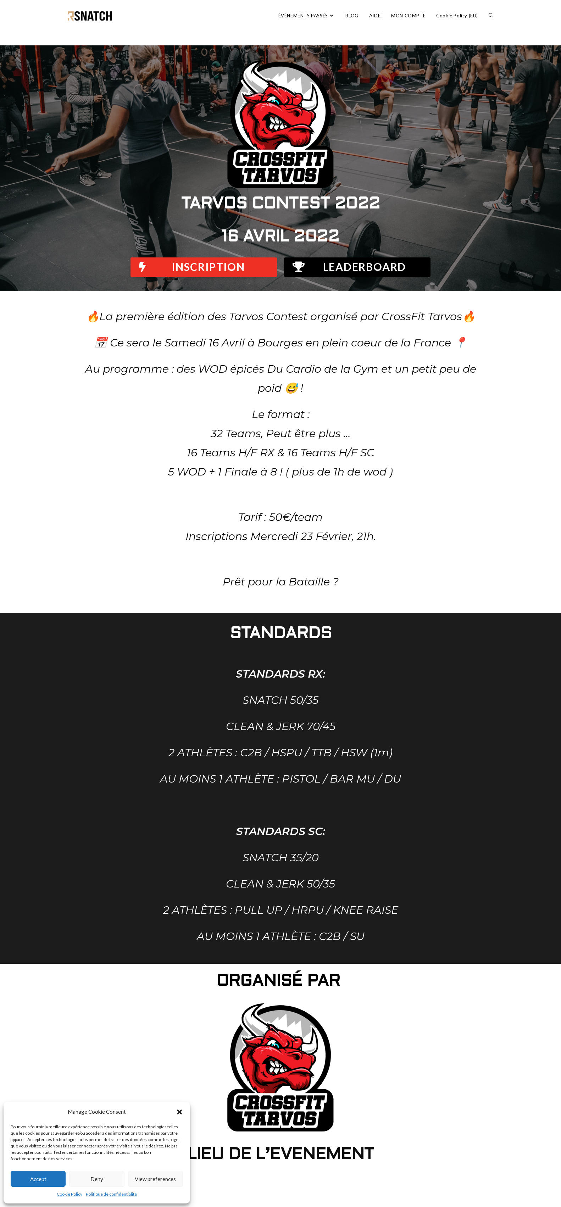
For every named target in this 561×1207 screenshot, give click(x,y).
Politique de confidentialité (111, 1194)
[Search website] (491, 15)
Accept (38, 1179)
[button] (179, 1112)
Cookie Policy (69, 1194)
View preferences (155, 1179)
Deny (96, 1179)
